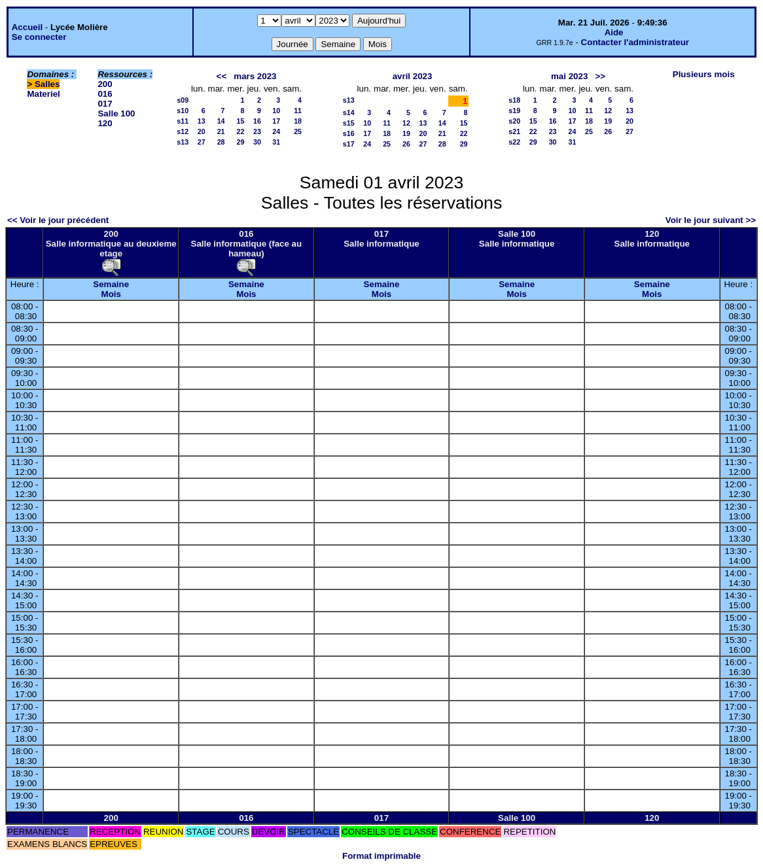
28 (221, 142)
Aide (614, 32)
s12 (182, 131)
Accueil (27, 27)
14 (221, 121)
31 (276, 142)
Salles (47, 84)
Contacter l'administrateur (635, 42)
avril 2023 (413, 76)
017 (105, 104)
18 (298, 121)
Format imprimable (381, 856)
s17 (349, 144)
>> (600, 76)
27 (201, 142)
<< (222, 76)
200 (105, 84)
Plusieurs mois (704, 74)
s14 (349, 112)
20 (201, 131)
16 (257, 121)
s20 (514, 121)
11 (298, 110)
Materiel (43, 94)
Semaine (111, 284)
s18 (514, 100)
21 (221, 131)
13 (201, 121)
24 (276, 131)
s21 (514, 131)
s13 (182, 142)
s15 (349, 123)
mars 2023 (255, 76)
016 (105, 94)
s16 (349, 133)
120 (105, 123)
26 (406, 144)
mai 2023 (569, 76)
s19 (514, 110)
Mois (111, 294)
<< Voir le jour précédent (58, 220)
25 (298, 131)
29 (241, 142)
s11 (182, 121)
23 (257, 131)
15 (241, 121)
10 (276, 110)
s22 (514, 142)
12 (406, 123)
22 (241, 131)
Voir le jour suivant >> (710, 220)
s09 (182, 100)
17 (276, 121)
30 (257, 142)
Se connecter (39, 37)
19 (406, 133)
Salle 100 (116, 113)
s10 (182, 110)
